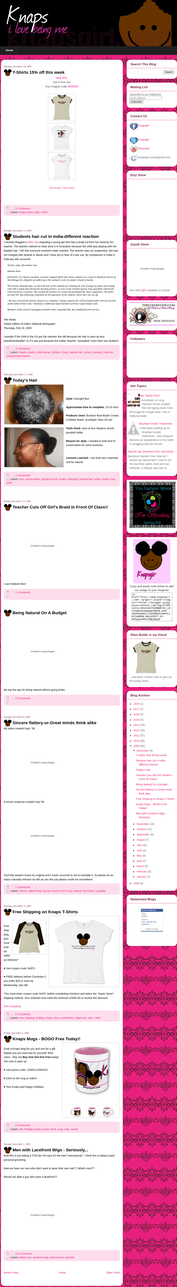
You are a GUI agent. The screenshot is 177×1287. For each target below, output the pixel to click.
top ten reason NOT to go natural (62, 890)
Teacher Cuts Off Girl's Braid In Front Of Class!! (60, 507)
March (140, 871)
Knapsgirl (139, 125)
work (9, 482)
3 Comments (22, 348)
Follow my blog (152, 935)
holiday (40, 1017)
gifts (144, 290)
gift (21, 1129)
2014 (136, 725)
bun (21, 479)
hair (143, 927)
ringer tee (80, 1017)
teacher (108, 352)
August (141, 845)
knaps (62, 479)
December (143, 756)
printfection (67, 1017)
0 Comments (22, 208)
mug (60, 1129)
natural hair (75, 352)
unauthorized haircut (18, 356)
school (87, 352)
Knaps (145, 921)
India (65, 352)
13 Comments (23, 1253)
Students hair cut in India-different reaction (56, 236)
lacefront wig (40, 1257)
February (142, 877)
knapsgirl (73, 479)
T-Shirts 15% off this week (39, 72)
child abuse (43, 352)
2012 (136, 735)
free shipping (26, 1017)
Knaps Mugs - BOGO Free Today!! (46, 1038)
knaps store (26, 212)
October (141, 834)
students (98, 352)
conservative (32, 479)
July (139, 850)
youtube (101, 890)
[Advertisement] (47, 227)
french (23, 890)
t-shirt (44, 212)
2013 (136, 730)
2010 (136, 746)
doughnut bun (49, 479)
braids (31, 352)
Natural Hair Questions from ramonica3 (150, 451)
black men (25, 1257)
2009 (136, 751)
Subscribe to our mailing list (145, 94)
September (143, 840)
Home (9, 50)
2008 (136, 888)
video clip (33, 242)
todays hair (108, 479)
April (139, 866)
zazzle (74, 1129)
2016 (136, 719)
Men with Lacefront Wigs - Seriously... (50, 1149)
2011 (136, 741)
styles (97, 479)
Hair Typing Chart (149, 395)
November (143, 829)
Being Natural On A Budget (40, 612)
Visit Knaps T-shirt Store (62, 187)
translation (89, 890)
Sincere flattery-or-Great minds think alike (54, 722)
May (139, 861)
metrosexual (56, 1257)
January (141, 882)
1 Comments (22, 475)
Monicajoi (139, 148)
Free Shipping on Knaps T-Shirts (45, 911)
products (146, 930)
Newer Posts (11, 1272)
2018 (136, 709)
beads (23, 352)
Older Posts (113, 1272)
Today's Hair (25, 380)
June (139, 855)
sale (36, 212)
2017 (136, 714)
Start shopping (12, 1006)
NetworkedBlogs (148, 916)
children (56, 352)
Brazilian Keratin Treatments (155, 423)
